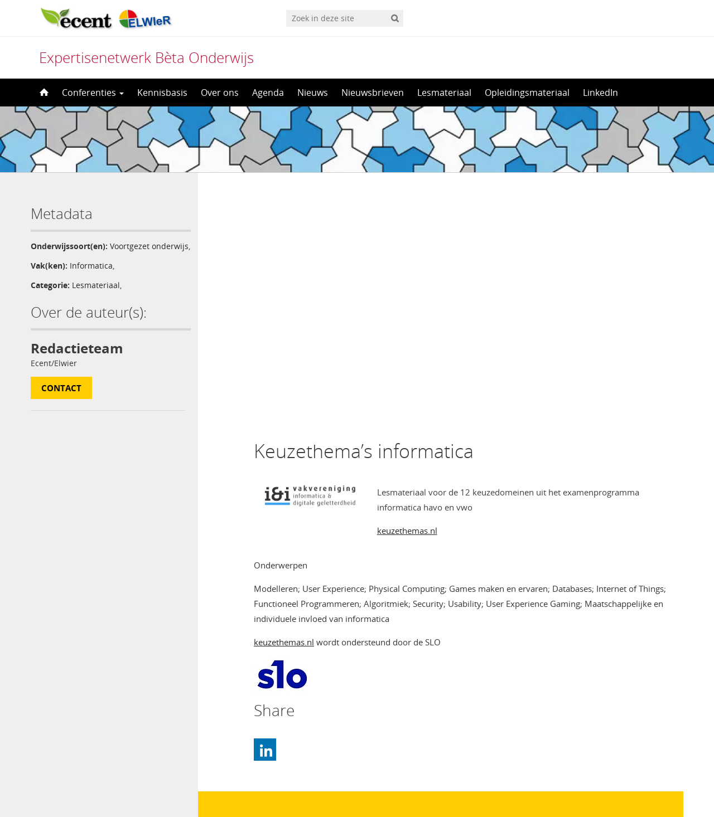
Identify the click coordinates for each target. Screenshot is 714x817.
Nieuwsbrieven (372, 92)
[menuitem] (357, 786)
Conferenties (93, 92)
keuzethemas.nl (407, 292)
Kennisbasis (162, 92)
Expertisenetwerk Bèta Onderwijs (146, 57)
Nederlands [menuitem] (364, 787)
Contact (61, 399)
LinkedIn (600, 92)
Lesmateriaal (444, 92)
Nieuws (312, 92)
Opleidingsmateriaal (527, 92)
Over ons (220, 92)
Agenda (268, 92)
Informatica (91, 277)
